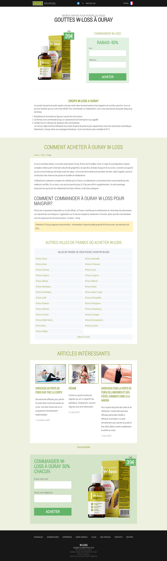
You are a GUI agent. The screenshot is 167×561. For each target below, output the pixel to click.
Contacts (118, 537)
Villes (93, 537)
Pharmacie (38, 537)
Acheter (108, 77)
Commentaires (53, 537)
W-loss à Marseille (92, 258)
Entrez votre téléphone (43, 492)
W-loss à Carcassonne (94, 320)
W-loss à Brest (91, 286)
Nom (90, 48)
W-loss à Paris (41, 258)
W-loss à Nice (41, 264)
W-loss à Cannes (42, 269)
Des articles (105, 537)
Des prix (129, 537)
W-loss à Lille (41, 297)
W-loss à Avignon (92, 275)
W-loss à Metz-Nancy (44, 320)
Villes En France (83, 336)
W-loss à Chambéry (43, 292)
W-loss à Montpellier (93, 297)
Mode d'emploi (81, 537)
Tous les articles (83, 446)
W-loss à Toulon (42, 314)
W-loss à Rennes (42, 308)
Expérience (67, 537)
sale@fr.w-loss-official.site (83, 548)
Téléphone (92, 60)
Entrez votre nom (41, 479)
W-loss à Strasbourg (93, 308)
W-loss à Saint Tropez (93, 292)
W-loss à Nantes (42, 303)
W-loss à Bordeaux (43, 286)
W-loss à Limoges (92, 314)
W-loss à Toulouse (92, 264)
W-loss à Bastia (42, 280)
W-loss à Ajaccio (42, 275)
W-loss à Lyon (90, 269)
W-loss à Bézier (42, 331)
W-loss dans (41, 325)
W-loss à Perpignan (93, 303)
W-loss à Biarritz (91, 280)
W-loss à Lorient (91, 325)
